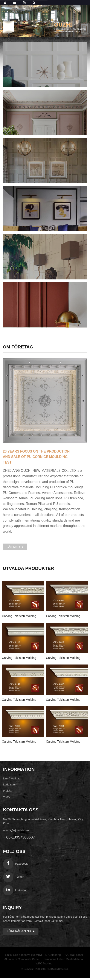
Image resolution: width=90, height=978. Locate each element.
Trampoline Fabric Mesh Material (62, 959)
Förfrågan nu (19, 931)
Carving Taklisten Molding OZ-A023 (19, 616)
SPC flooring (53, 954)
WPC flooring (44, 963)
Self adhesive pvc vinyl (27, 954)
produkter (28, 568)
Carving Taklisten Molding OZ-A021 (63, 616)
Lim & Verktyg (11, 778)
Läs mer (13, 547)
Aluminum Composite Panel (21, 959)
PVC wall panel (73, 954)
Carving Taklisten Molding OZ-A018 (19, 658)
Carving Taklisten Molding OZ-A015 (63, 700)
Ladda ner (9, 784)
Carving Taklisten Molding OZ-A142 (19, 700)
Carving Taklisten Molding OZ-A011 (63, 742)
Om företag (18, 346)
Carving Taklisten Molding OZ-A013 (19, 742)
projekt (7, 790)
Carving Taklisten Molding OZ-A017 (63, 658)
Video (6, 796)
